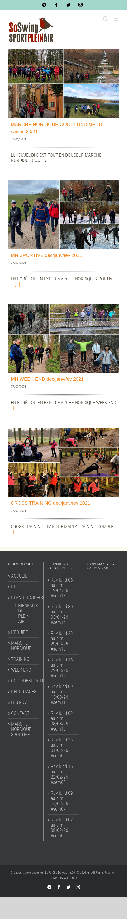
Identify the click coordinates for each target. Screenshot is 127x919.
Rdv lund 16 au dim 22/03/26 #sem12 (62, 667)
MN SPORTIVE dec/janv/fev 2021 (46, 255)
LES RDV (19, 702)
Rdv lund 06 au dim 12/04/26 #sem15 (62, 587)
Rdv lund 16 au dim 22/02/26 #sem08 (62, 774)
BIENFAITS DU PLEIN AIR (26, 613)
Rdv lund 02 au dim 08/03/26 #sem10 (62, 721)
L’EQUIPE (19, 632)
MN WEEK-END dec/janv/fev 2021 (47, 379)
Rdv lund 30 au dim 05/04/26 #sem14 (62, 614)
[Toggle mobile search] (105, 18)
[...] (50, 160)
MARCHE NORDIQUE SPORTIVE (21, 729)
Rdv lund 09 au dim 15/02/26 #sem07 (62, 801)
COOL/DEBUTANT (24, 680)
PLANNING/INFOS (24, 597)
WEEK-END (21, 670)
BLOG (16, 586)
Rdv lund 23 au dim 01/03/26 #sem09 (62, 747)
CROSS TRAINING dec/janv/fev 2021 (50, 503)
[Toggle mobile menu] (116, 18)
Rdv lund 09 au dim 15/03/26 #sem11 (62, 694)
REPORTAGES (23, 691)
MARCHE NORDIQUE (21, 645)
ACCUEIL (19, 576)
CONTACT (20, 713)
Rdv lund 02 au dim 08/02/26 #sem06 (62, 827)
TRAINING (20, 659)
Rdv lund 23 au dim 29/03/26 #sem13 (62, 641)
